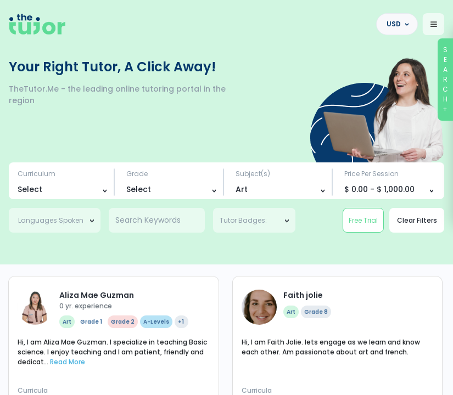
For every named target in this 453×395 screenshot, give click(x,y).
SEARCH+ (446, 79)
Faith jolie (303, 375)
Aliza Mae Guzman (96, 375)
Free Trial (363, 220)
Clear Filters (417, 220)
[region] (226, 197)
